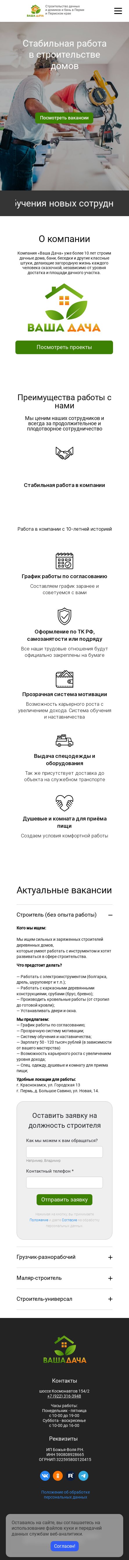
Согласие (69, 1220)
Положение (39, 1220)
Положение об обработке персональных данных (65, 1494)
